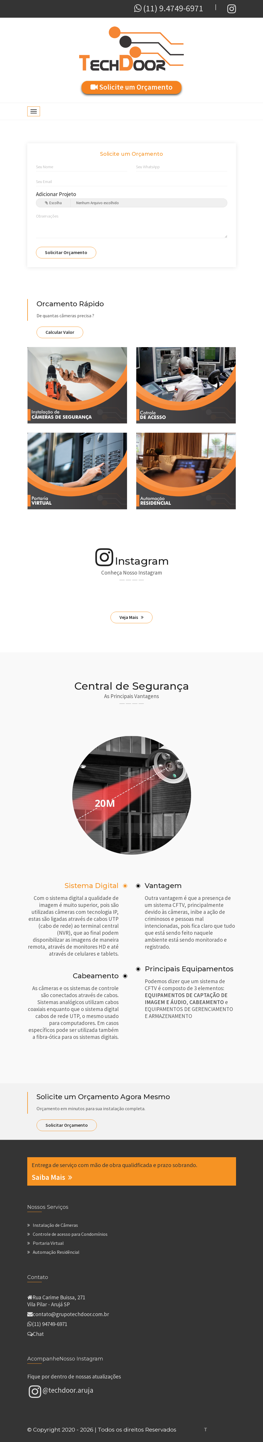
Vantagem (163, 885)
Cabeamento (96, 976)
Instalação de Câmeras (52, 1225)
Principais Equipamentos (189, 969)
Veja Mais (131, 617)
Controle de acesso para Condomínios (67, 1234)
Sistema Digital (92, 885)
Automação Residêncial (53, 1252)
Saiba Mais (52, 1177)
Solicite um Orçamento (131, 87)
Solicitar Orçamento (66, 252)
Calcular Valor (60, 332)
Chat (38, 1333)
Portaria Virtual (45, 1243)
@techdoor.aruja (61, 1390)
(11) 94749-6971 (49, 1323)
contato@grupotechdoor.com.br (71, 1314)
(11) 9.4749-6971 (168, 8)
